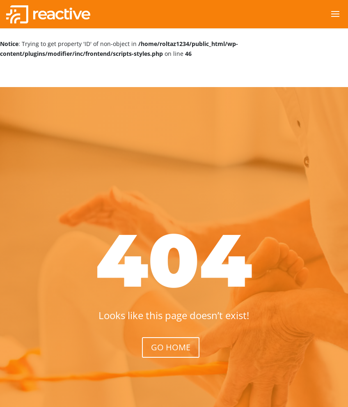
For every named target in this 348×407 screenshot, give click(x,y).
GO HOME (170, 347)
